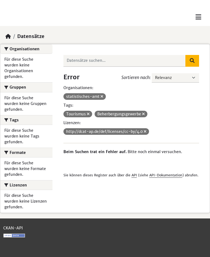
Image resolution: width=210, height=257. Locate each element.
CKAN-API (13, 228)
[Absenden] (192, 60)
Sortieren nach (135, 77)
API (134, 175)
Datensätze (30, 36)
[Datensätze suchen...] (124, 60)
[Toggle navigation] (198, 17)
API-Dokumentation (165, 175)
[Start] (8, 36)
